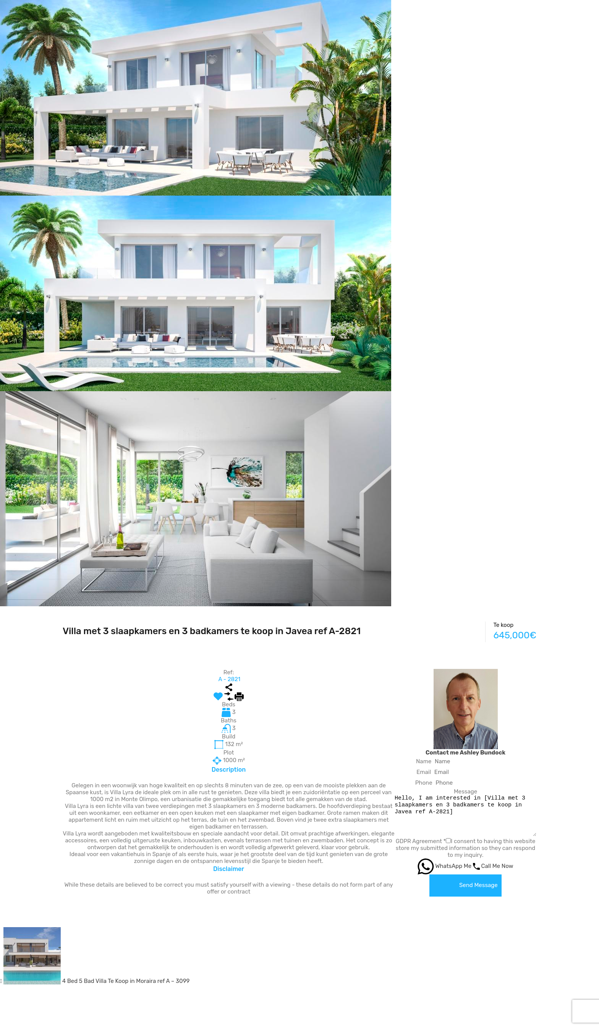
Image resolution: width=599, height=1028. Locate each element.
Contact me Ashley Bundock (458, 752)
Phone (416, 782)
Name (416, 761)
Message (457, 791)
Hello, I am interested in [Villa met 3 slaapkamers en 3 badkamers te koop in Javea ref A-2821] (458, 815)
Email (416, 772)
